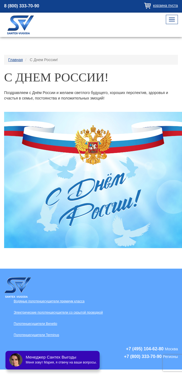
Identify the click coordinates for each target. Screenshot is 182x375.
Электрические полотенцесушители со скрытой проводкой (58, 312)
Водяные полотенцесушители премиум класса (49, 301)
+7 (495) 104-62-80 (144, 348)
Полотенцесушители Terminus (36, 335)
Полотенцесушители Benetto (35, 324)
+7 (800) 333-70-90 (142, 356)
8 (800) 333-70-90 (21, 6)
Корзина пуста (165, 5)
